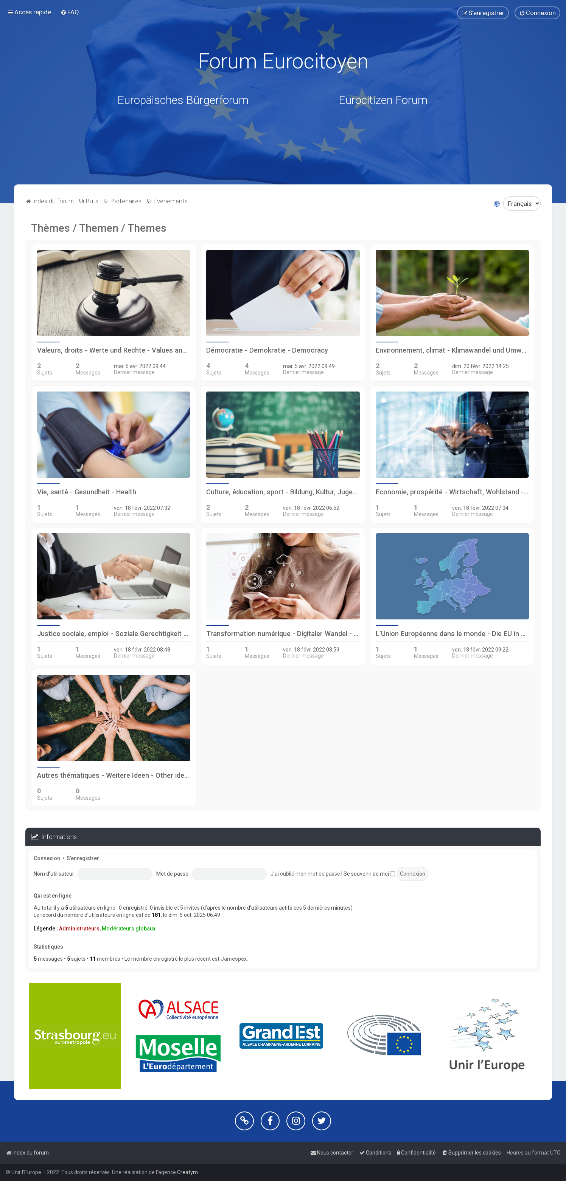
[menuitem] (70, 12)
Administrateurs (79, 929)
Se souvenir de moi (369, 874)
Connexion (47, 858)
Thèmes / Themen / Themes (98, 228)
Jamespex (234, 959)
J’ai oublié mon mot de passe (305, 874)
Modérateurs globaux (128, 929)
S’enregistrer (83, 858)
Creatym (187, 1172)
